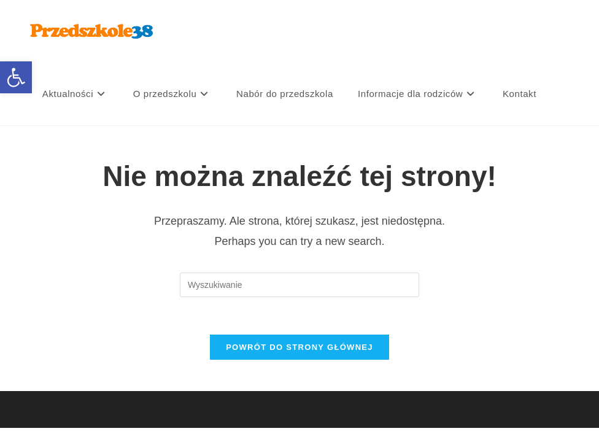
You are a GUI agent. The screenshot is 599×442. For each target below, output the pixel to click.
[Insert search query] (299, 285)
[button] (16, 77)
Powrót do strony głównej (299, 347)
